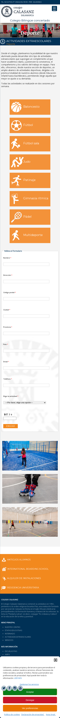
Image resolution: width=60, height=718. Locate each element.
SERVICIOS (9, 640)
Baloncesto (25, 107)
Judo (20, 162)
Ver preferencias (30, 708)
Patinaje (23, 180)
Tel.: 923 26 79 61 (6, 2)
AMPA (7, 654)
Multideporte (27, 235)
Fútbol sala (25, 144)
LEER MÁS (18, 678)
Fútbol (22, 125)
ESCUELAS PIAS (11, 651)
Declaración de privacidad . (32, 714)
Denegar (30, 700)
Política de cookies (12, 714)
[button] (55, 660)
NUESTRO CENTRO (12, 627)
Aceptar (30, 692)
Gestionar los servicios (29, 684)
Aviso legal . (51, 714)
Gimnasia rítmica (29, 199)
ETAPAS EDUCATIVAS (13, 630)
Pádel (21, 217)
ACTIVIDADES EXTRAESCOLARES (28, 41)
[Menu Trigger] (54, 8)
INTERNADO (10, 633)
